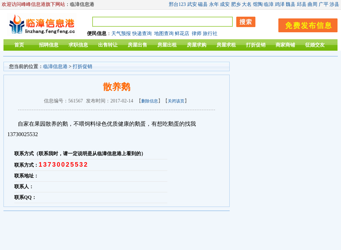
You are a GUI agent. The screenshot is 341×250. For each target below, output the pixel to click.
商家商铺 (285, 45)
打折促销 (255, 45)
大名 (247, 4)
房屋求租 (226, 45)
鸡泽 (280, 4)
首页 (19, 45)
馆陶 (258, 4)
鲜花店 (182, 33)
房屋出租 (167, 45)
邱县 (302, 4)
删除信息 (149, 101)
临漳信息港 (55, 66)
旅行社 (210, 33)
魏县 (290, 4)
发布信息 (304, 24)
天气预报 (121, 33)
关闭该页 (176, 101)
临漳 (268, 4)
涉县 (334, 4)
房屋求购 (196, 45)
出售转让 (108, 45)
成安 (225, 4)
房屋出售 (137, 45)
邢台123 (177, 4)
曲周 (312, 4)
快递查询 (142, 33)
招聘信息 (48, 45)
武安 (192, 4)
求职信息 (78, 45)
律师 (196, 33)
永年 (214, 4)
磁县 (203, 4)
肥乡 (236, 4)
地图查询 (164, 33)
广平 (323, 4)
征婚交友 (315, 45)
